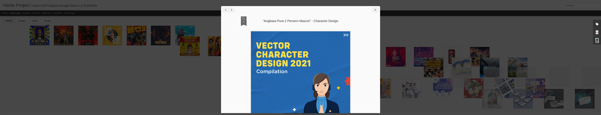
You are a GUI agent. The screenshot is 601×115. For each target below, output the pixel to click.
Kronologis (69, 13)
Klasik (4, 13)
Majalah (27, 13)
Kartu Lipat (15, 13)
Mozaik (36, 13)
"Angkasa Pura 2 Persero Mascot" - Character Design (300, 21)
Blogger (318, 113)
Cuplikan (57, 13)
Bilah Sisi (46, 13)
